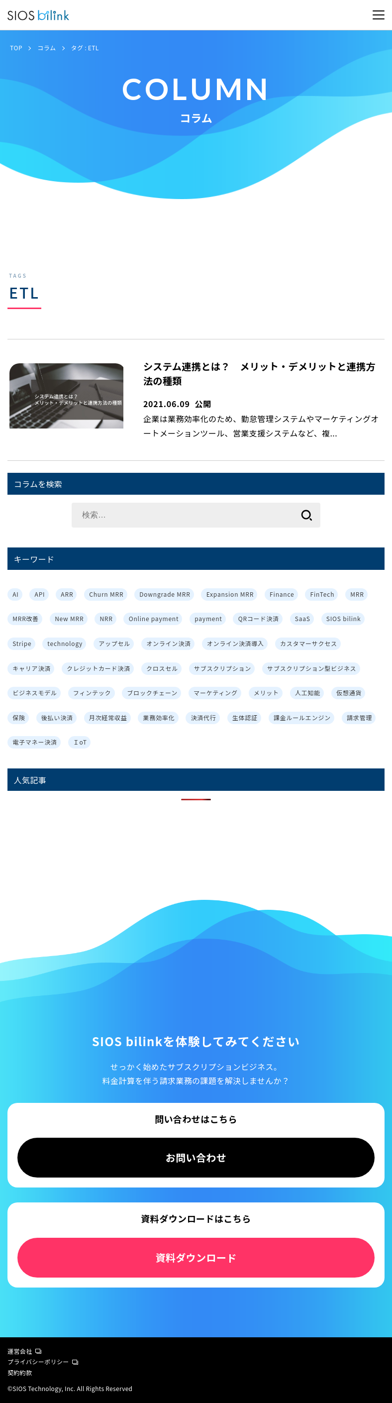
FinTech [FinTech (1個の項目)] (322, 594)
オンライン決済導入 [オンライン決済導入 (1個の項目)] (235, 643)
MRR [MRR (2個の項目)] (357, 594)
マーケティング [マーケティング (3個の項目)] (216, 692)
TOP (16, 47)
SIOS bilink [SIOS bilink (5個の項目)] (343, 618)
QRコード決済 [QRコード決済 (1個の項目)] (258, 618)
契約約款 (19, 1372)
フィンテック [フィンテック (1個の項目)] (92, 692)
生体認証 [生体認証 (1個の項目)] (245, 717)
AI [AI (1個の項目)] (15, 594)
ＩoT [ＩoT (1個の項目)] (80, 742)
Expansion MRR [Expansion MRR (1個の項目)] (230, 594)
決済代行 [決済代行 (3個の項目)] (203, 717)
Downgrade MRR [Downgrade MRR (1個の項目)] (164, 594)
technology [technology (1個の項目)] (65, 643)
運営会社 (24, 1351)
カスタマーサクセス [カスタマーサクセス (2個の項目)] (308, 643)
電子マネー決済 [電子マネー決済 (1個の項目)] (34, 742)
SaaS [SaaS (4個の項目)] (302, 618)
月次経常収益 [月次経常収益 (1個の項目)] (108, 717)
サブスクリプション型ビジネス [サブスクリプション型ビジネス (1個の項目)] (311, 668)
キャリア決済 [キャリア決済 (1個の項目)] (31, 668)
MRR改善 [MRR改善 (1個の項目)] (25, 618)
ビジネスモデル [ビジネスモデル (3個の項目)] (34, 692)
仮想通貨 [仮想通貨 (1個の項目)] (349, 692)
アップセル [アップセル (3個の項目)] (114, 643)
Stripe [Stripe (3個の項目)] (21, 643)
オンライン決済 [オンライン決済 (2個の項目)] (168, 643)
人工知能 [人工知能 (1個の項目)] (307, 692)
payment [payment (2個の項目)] (208, 618)
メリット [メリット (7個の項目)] (266, 692)
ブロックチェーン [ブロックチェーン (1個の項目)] (152, 692)
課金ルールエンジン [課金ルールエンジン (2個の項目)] (302, 717)
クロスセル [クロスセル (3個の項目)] (162, 668)
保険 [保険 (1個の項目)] (18, 717)
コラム (46, 47)
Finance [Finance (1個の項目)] (282, 594)
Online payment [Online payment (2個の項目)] (154, 618)
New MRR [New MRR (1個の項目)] (69, 618)
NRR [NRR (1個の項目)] (105, 618)
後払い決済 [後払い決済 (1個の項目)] (57, 717)
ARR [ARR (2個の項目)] (67, 594)
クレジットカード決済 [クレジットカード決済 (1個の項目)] (98, 668)
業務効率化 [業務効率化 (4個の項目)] (159, 717)
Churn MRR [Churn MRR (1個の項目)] (106, 594)
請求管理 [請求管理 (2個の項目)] (359, 717)
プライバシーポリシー (42, 1361)
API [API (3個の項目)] (40, 594)
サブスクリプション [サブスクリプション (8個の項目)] (222, 668)
